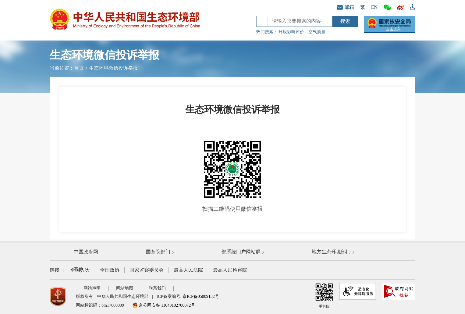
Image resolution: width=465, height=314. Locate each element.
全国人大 (80, 270)
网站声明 (92, 288)
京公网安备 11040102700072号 (163, 305)
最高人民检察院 (230, 270)
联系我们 (157, 288)
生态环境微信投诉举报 (113, 68)
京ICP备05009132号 (201, 296)
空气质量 (316, 32)
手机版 (324, 296)
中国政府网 (86, 251)
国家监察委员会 (147, 270)
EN (374, 7)
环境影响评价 (291, 32)
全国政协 (109, 270)
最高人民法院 (188, 270)
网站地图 (124, 288)
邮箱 (345, 7)
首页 (79, 68)
